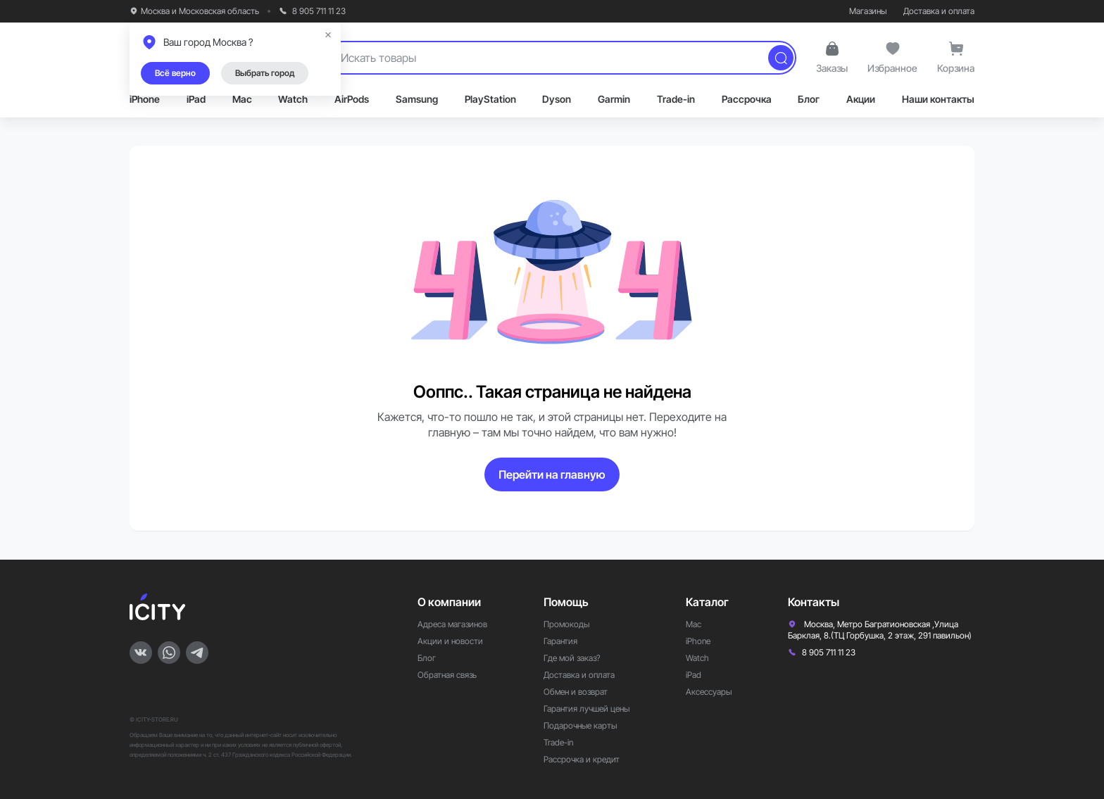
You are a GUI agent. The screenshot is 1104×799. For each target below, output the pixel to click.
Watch (293, 99)
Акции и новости (450, 641)
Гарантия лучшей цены (586, 708)
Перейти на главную (552, 474)
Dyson (556, 99)
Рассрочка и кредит (582, 759)
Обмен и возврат (576, 691)
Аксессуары (709, 691)
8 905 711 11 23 (312, 11)
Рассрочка (747, 99)
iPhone (145, 99)
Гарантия (560, 641)
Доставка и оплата (938, 11)
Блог (809, 99)
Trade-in (676, 99)
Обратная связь (447, 674)
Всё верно (175, 73)
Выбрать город (264, 73)
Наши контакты (938, 99)
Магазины (867, 11)
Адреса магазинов (452, 624)
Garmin (614, 99)
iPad (196, 99)
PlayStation (490, 99)
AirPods (351, 99)
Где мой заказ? (572, 658)
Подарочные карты (580, 725)
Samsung (417, 99)
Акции (860, 99)
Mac (242, 99)
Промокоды (566, 624)
